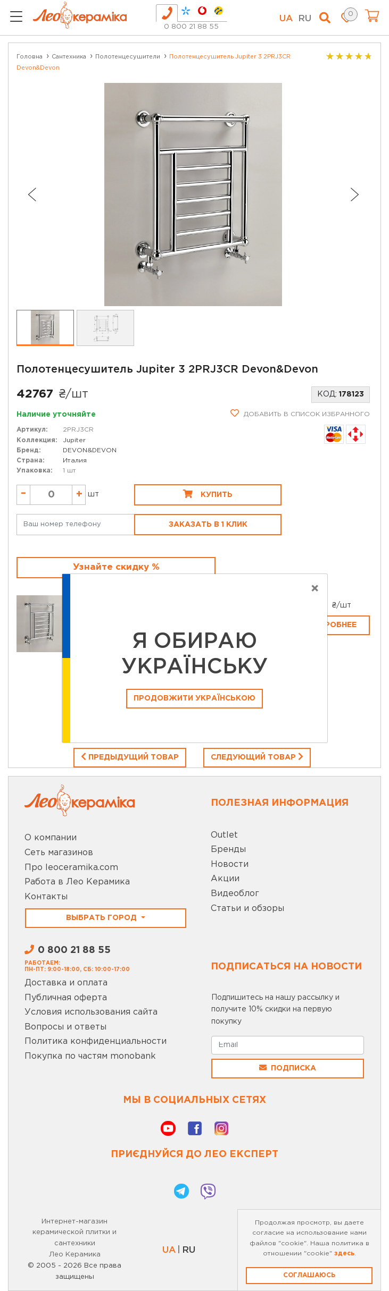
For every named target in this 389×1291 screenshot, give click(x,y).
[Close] (314, 589)
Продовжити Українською (194, 698)
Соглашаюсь (309, 1275)
